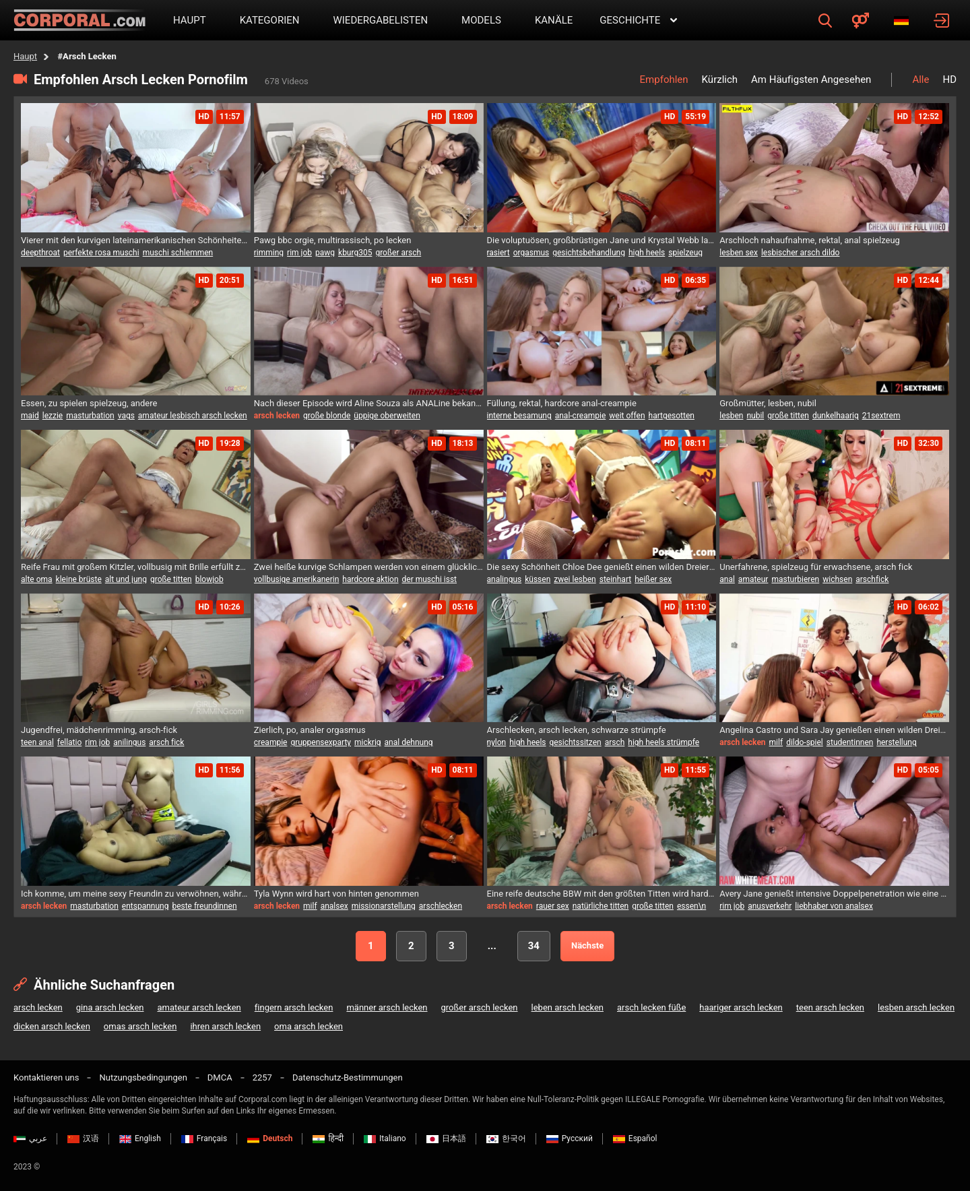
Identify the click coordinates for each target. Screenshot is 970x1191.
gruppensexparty (320, 742)
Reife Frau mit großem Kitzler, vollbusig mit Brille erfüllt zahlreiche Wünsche (136, 567)
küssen (537, 579)
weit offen (627, 416)
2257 (262, 1077)
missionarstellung (384, 906)
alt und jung (126, 579)
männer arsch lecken (386, 1007)
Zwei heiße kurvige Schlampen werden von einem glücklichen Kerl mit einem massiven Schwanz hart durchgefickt (369, 567)
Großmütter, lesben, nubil (767, 403)
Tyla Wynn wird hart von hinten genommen (336, 894)
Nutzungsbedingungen (143, 1077)
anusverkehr (769, 906)
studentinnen (850, 742)
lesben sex (738, 253)
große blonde (326, 416)
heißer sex (653, 579)
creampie (271, 742)
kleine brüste (79, 579)
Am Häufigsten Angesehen (811, 79)
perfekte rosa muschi (101, 253)
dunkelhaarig (835, 416)
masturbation (90, 416)
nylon (497, 742)
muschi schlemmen (178, 253)
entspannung (145, 906)
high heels (646, 253)
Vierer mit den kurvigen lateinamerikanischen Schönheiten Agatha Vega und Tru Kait (136, 240)
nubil (755, 416)
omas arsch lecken (140, 1026)
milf (776, 742)
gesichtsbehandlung (588, 253)
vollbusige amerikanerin (297, 579)
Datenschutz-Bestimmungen (347, 1077)
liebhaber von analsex (834, 906)
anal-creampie (580, 416)
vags (126, 416)
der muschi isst (429, 579)
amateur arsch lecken (199, 1007)
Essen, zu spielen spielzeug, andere (89, 403)
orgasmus (531, 253)
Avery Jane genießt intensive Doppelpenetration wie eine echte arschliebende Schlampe (834, 894)
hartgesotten (671, 416)
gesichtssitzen (576, 742)
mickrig (367, 742)
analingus (504, 579)
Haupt (25, 56)
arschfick (871, 579)
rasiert (498, 253)
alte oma (37, 579)
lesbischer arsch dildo (800, 253)
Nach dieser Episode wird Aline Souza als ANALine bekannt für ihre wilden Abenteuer (369, 403)
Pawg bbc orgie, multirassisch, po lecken (333, 240)
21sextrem (881, 416)
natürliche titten (601, 906)
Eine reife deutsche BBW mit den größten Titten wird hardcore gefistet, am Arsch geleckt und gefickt (602, 894)
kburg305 (355, 253)
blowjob (209, 579)
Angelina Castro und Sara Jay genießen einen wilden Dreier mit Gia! (834, 730)
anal (727, 579)
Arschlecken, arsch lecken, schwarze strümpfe (576, 730)
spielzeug (685, 253)
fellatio (69, 742)
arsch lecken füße (651, 1007)
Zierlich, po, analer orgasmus (310, 730)
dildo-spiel (804, 742)
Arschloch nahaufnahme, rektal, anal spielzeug (809, 240)
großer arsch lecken (479, 1007)
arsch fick (166, 742)
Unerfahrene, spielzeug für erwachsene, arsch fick (815, 567)
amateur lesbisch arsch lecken (192, 416)
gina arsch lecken (110, 1007)
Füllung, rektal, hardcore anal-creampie (562, 403)
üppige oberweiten (387, 416)
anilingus (129, 742)
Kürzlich (720, 79)
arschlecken (440, 906)
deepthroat (40, 253)
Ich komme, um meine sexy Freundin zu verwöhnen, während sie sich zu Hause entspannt (136, 894)
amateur (753, 579)
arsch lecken (38, 1007)
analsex (334, 906)
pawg (325, 253)
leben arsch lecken (567, 1007)
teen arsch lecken (830, 1007)
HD (949, 79)
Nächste (587, 945)
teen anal (37, 742)
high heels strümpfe (663, 742)
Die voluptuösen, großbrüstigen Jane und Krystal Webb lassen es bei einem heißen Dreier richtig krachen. (602, 240)
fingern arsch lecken (294, 1007)
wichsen (837, 579)
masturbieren (795, 579)
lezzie (52, 416)
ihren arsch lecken (225, 1026)
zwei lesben (574, 579)
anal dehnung (409, 742)
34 (534, 946)
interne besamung (519, 416)
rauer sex (552, 906)
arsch (615, 742)
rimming (269, 253)
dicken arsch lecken (51, 1026)
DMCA (219, 1077)
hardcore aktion (370, 579)
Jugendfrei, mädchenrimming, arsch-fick (99, 730)
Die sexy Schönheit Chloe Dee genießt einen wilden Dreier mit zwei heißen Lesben (602, 567)
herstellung (896, 742)
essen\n (691, 906)
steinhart (615, 579)
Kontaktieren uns (46, 1077)
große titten (788, 416)
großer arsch (398, 253)
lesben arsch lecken (916, 1007)
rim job (299, 253)
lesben (731, 416)
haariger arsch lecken (740, 1007)
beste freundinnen (204, 906)
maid (30, 416)
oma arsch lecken (308, 1026)
